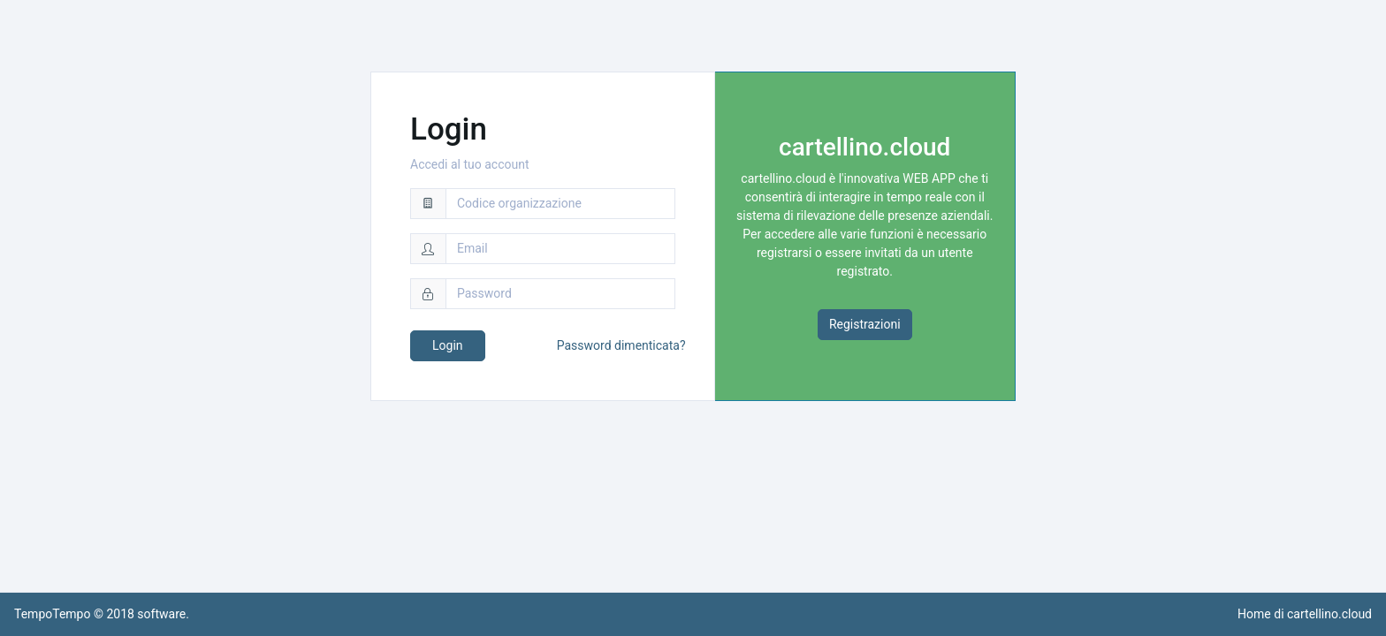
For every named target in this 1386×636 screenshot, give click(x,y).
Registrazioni (865, 324)
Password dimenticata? (621, 345)
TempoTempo (52, 614)
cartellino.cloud (1329, 614)
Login (447, 345)
